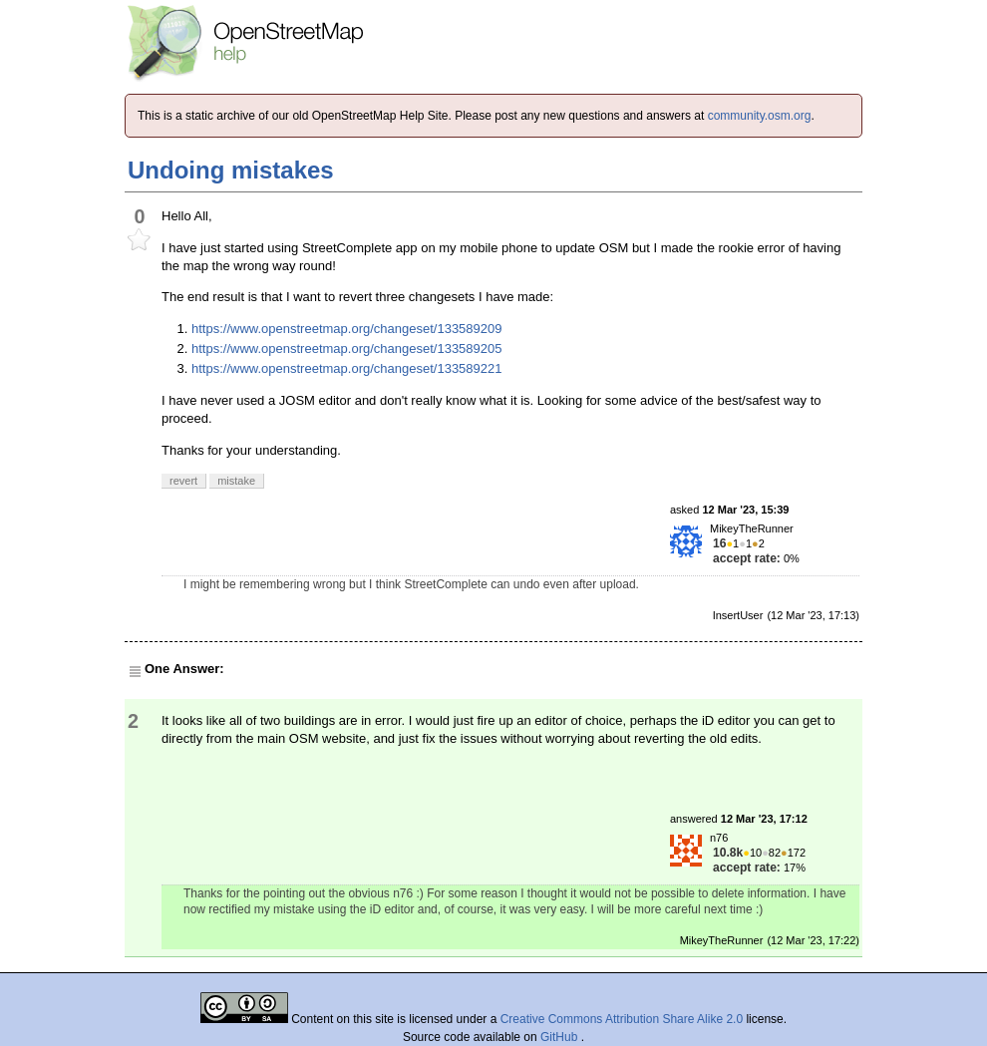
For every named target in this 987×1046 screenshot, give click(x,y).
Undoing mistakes (231, 170)
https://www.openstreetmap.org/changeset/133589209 (346, 328)
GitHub (560, 1037)
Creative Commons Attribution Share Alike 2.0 (621, 1019)
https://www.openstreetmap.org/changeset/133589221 (346, 368)
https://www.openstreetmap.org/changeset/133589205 (346, 348)
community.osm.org (760, 116)
